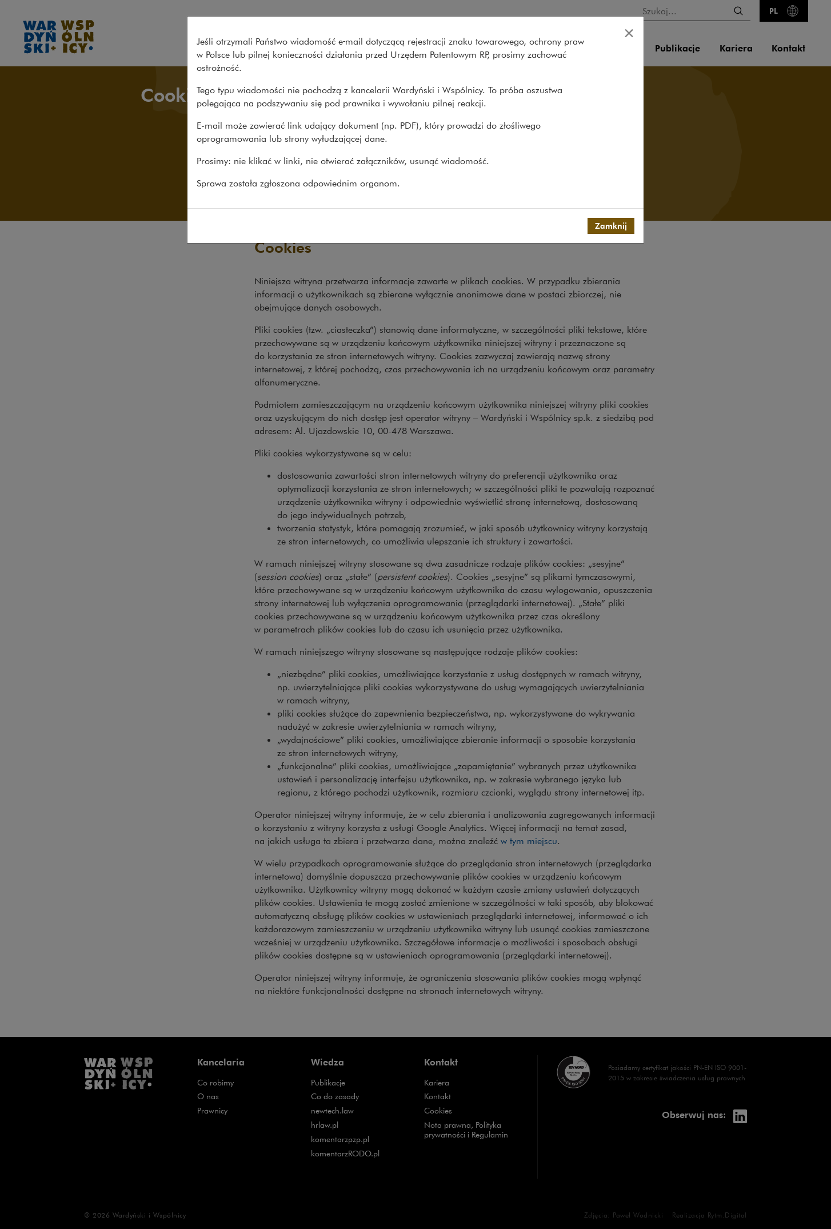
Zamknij (611, 225)
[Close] (628, 32)
